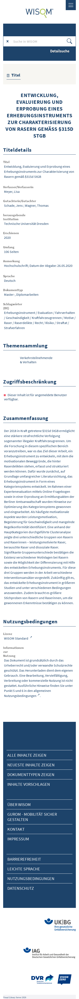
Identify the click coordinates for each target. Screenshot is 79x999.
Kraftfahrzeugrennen (47, 318)
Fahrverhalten (65, 312)
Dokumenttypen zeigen (30, 774)
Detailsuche (59, 51)
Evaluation (45, 312)
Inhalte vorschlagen (28, 784)
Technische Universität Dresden (26, 223)
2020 (7, 237)
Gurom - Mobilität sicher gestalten (32, 816)
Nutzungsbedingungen (30, 878)
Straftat (61, 323)
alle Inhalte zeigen (26, 755)
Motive (69, 318)
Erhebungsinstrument (19, 312)
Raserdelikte (23, 323)
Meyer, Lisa (12, 191)
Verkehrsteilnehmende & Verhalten (36, 360)
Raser (8, 323)
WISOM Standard (16, 638)
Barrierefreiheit (24, 859)
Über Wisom (19, 804)
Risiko (49, 323)
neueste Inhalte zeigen (31, 764)
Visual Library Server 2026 (14, 997)
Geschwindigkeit (17, 318)
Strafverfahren (14, 328)
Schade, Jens (13, 205)
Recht (39, 323)
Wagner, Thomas (37, 205)
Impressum (18, 838)
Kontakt (16, 829)
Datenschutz (20, 888)
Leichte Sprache (23, 868)
